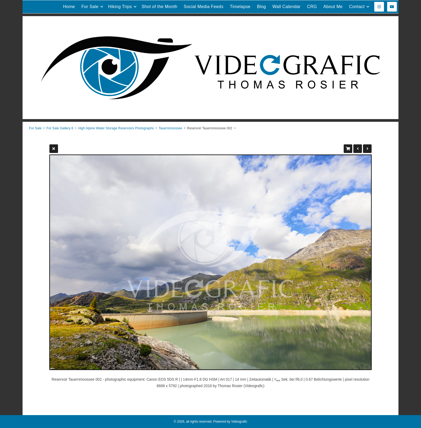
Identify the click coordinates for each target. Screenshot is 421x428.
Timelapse (240, 6)
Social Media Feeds (203, 6)
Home (69, 6)
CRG (312, 6)
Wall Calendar (287, 6)
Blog (261, 6)
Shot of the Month (159, 6)
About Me (333, 6)
